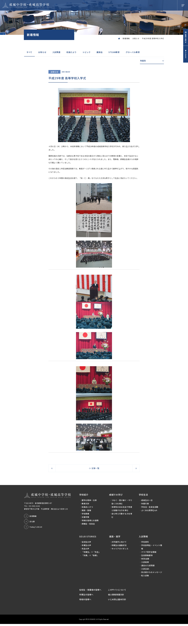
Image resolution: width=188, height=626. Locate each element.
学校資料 (145, 543)
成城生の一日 (147, 501)
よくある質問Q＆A (149, 511)
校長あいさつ (87, 507)
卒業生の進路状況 (119, 546)
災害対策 (86, 518)
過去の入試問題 (147, 566)
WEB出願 (145, 559)
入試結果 (145, 563)
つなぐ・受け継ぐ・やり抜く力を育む (122, 503)
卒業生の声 (86, 546)
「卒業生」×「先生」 (91, 553)
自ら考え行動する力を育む (122, 516)
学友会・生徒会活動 (149, 507)
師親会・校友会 (88, 524)
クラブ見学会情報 (148, 553)
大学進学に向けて (119, 543)
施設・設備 (86, 511)
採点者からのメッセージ (151, 573)
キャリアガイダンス (120, 549)
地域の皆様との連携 (90, 521)
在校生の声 (86, 543)
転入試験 (145, 576)
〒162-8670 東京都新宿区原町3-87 (38, 504)
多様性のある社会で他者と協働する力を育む (122, 509)
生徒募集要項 (147, 556)
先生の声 (86, 549)
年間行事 (145, 504)
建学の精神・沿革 (89, 501)
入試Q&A (145, 569)
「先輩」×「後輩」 (90, 556)
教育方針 (86, 504)
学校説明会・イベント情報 (151, 548)
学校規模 (86, 514)
